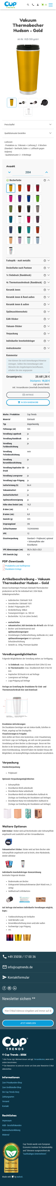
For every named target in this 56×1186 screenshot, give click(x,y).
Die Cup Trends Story (10, 1092)
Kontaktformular (15, 977)
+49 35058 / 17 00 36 (19, 956)
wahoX (20, 1177)
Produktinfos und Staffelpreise (16, 566)
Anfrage (28, 394)
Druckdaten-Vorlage (12, 569)
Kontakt (5, 1106)
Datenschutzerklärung (11, 1130)
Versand (5, 1101)
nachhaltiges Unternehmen (34, 1154)
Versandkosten (39, 1059)
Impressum (7, 1120)
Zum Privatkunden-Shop (12, 1082)
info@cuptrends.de (17, 967)
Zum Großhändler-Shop (11, 1087)
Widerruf (5, 1135)
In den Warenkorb (28, 402)
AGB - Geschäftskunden (12, 1125)
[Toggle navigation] (50, 4)
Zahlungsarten (8, 1097)
